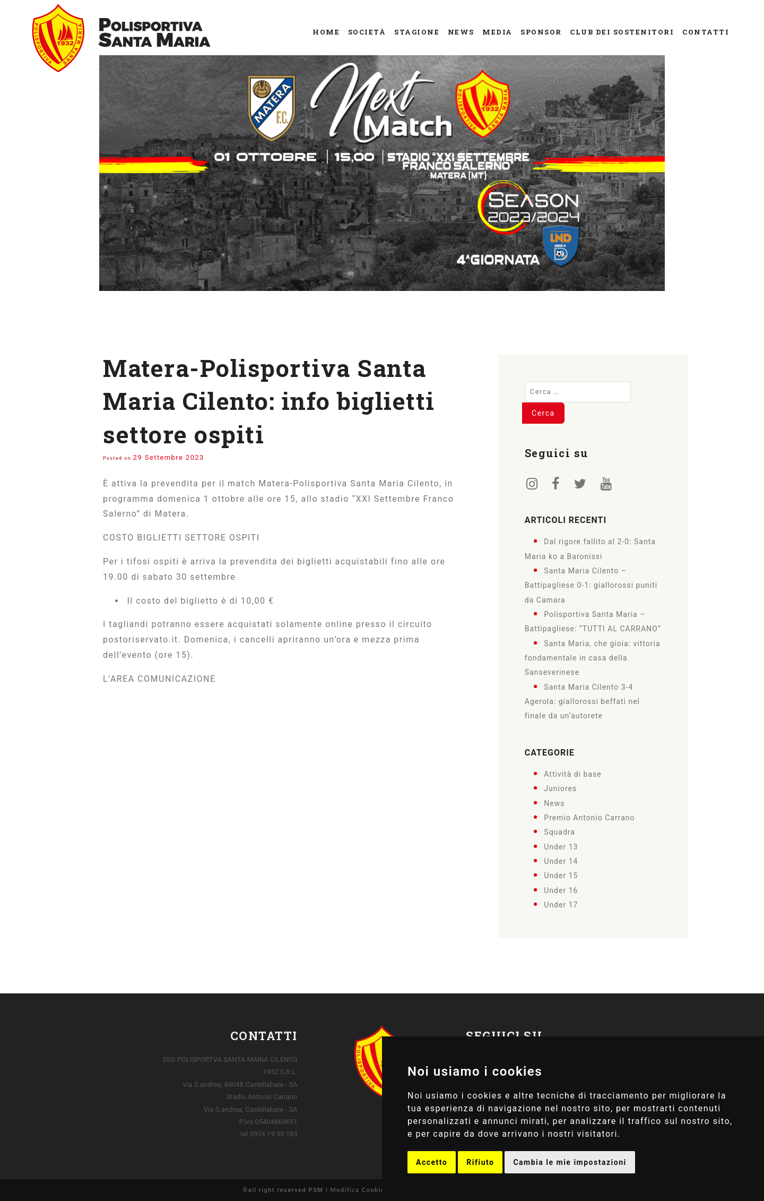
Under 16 (561, 890)
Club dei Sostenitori (622, 32)
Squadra (559, 832)
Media (497, 32)
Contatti (705, 32)
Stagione (416, 32)
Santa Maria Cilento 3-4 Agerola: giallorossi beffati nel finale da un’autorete (582, 701)
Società (367, 32)
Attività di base (572, 774)
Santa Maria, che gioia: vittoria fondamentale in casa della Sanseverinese (593, 657)
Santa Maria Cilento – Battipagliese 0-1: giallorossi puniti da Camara (591, 585)
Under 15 (561, 875)
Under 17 (561, 904)
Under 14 (561, 861)
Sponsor (541, 32)
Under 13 (561, 846)
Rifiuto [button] (480, 1162)
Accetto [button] (431, 1162)
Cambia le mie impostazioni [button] (569, 1162)
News (461, 32)
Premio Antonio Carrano (589, 817)
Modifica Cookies (359, 1189)
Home (326, 32)
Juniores (560, 788)
